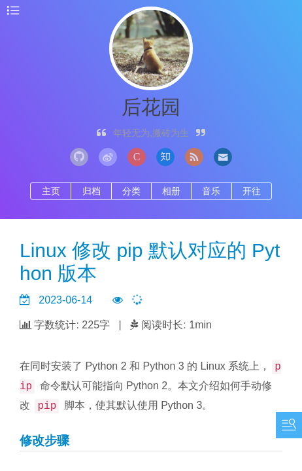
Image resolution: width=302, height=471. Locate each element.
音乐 (211, 191)
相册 (171, 191)
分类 (131, 191)
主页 (51, 191)
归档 (91, 191)
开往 (252, 191)
